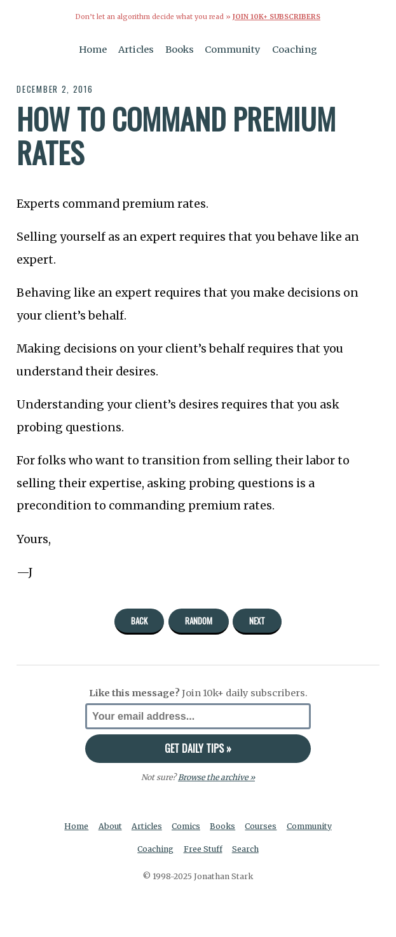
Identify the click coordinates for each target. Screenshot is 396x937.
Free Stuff (203, 849)
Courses (261, 826)
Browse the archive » (216, 777)
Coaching (294, 49)
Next (257, 620)
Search (245, 849)
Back (139, 620)
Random (198, 620)
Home (93, 49)
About (110, 826)
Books (179, 49)
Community (233, 49)
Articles (136, 49)
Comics (186, 826)
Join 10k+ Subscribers (276, 17)
